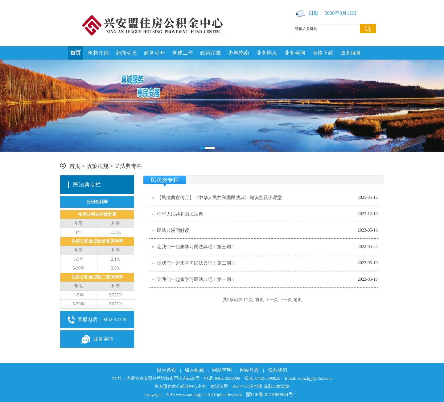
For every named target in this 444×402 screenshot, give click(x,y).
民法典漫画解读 (173, 230)
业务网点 (266, 53)
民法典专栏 (128, 166)
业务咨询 (294, 53)
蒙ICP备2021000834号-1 (271, 394)
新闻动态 (126, 53)
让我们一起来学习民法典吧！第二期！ (196, 263)
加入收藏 (194, 370)
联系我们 (277, 370)
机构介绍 (98, 53)
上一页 (271, 299)
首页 (75, 53)
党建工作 (182, 53)
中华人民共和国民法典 (180, 213)
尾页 (297, 299)
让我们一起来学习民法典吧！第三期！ (196, 246)
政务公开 (154, 53)
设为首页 (166, 370)
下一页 (285, 299)
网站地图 (250, 370)
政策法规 (210, 53)
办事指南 (238, 53)
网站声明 (222, 370)
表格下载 (322, 53)
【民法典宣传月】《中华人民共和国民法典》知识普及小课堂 (219, 197)
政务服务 (350, 53)
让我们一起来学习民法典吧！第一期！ (196, 279)
